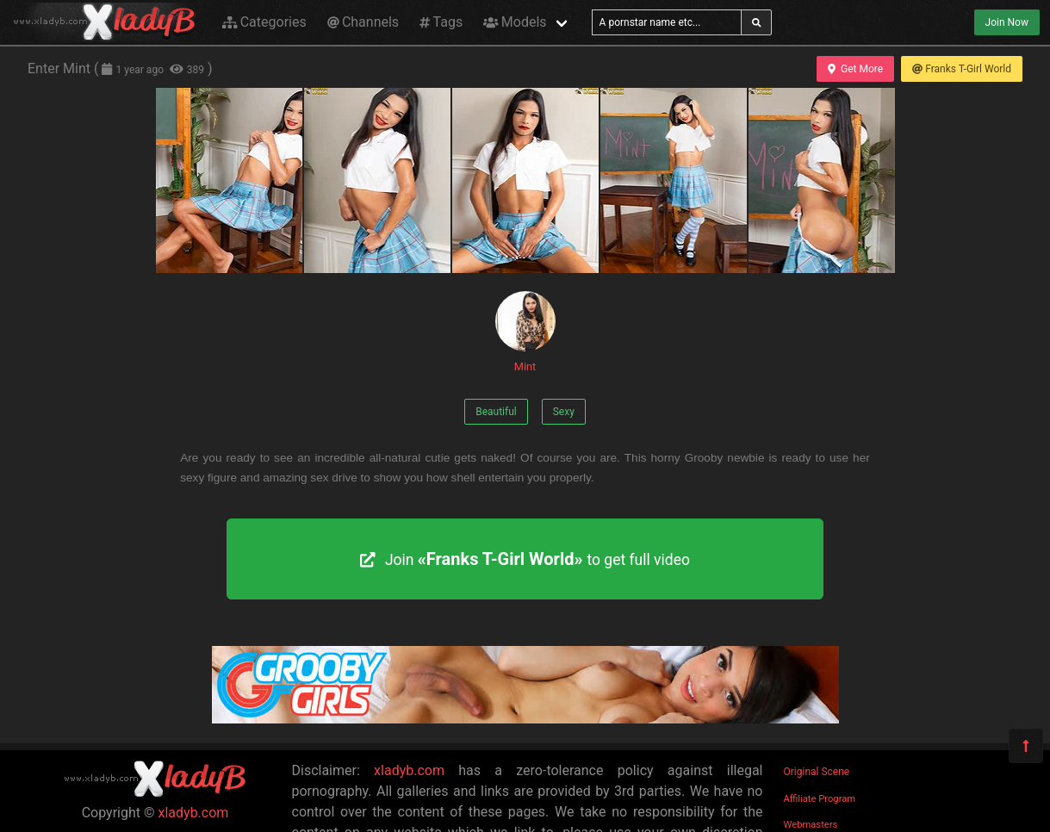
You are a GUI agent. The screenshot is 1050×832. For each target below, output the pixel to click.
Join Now (1006, 22)
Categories (264, 22)
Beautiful (496, 412)
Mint (525, 332)
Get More (855, 69)
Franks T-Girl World (961, 69)
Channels (363, 22)
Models (514, 22)
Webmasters (811, 824)
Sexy (564, 412)
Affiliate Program (820, 798)
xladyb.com (193, 812)
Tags (441, 22)
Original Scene (817, 772)
